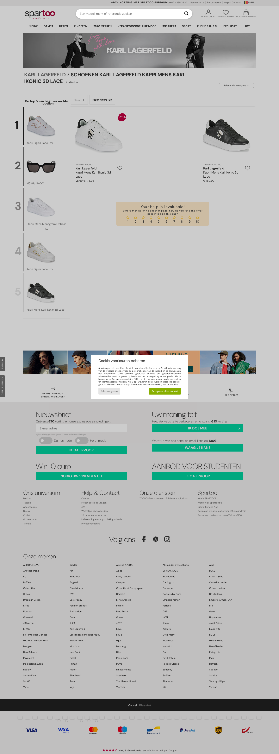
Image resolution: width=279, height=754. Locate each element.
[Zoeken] (186, 14)
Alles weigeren (109, 391)
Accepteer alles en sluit (165, 391)
